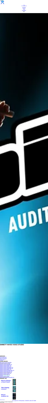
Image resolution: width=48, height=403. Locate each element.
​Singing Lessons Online (4, 376)
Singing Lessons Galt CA (5, 374)
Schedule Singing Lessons (5, 363)
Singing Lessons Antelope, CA (6, 372)
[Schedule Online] (2, 359)
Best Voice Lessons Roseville (5, 362)
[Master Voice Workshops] (3, 358)
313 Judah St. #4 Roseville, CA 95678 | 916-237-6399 (24, 400)
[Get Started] (1, 360)
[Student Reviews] (2, 399)
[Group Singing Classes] (3, 357)
